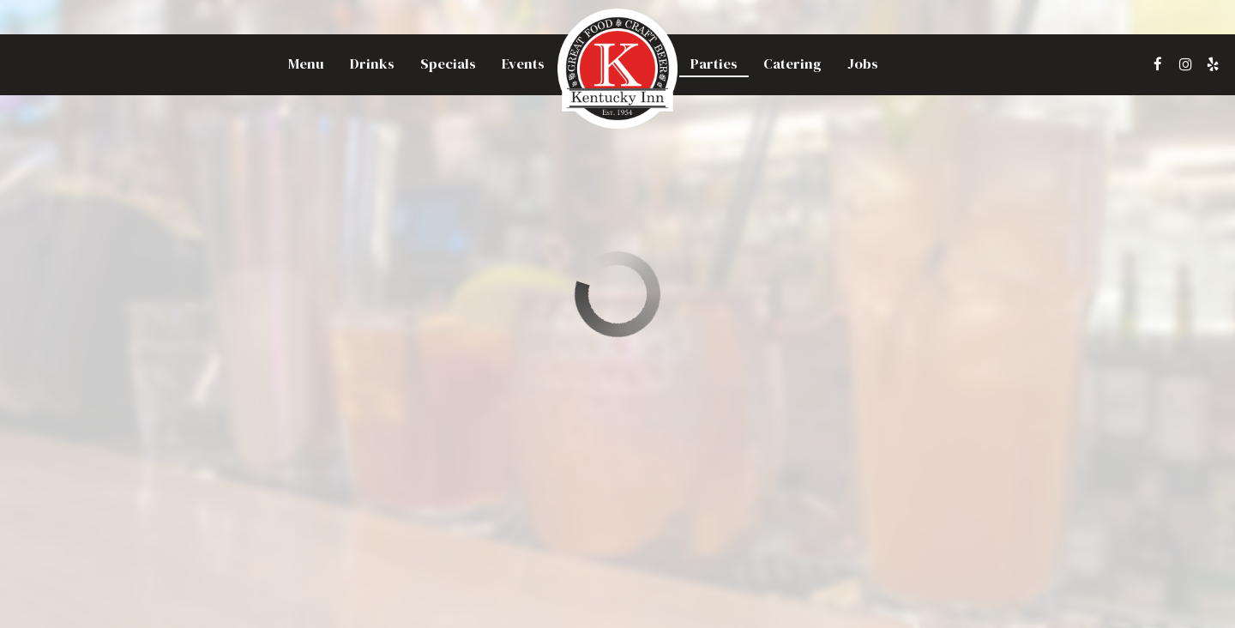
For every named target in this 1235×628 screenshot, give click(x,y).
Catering (792, 64)
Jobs (862, 64)
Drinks (372, 64)
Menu (306, 64)
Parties (714, 64)
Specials (448, 64)
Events (523, 64)
